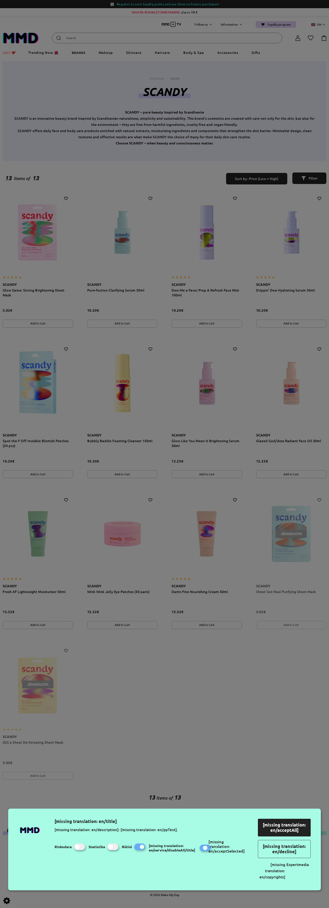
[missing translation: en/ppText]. (149, 830)
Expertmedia (297, 865)
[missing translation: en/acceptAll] (284, 827)
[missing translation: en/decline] (284, 849)
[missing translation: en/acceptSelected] (226, 846)
